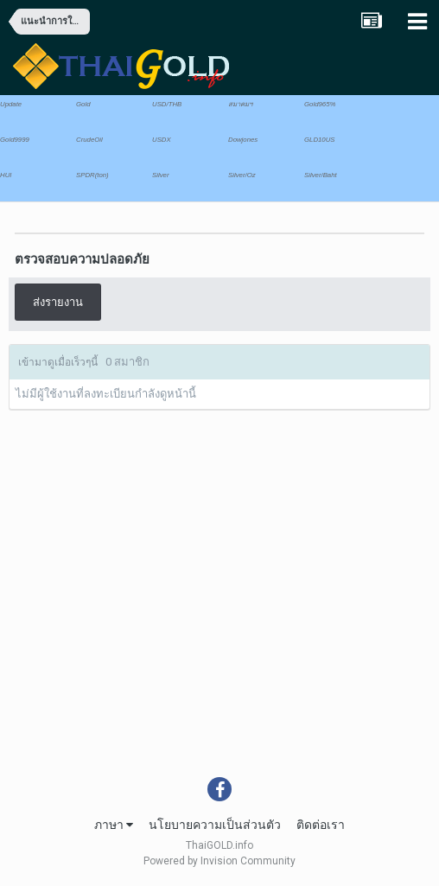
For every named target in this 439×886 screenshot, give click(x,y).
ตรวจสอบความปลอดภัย (82, 259)
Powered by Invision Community (219, 861)
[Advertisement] (219, 647)
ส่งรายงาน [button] (58, 302)
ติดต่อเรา (320, 825)
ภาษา (113, 825)
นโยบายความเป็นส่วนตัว (215, 825)
